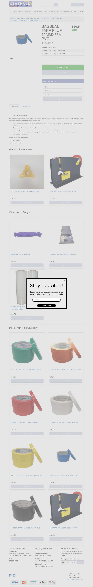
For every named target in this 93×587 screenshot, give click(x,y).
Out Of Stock (66, 433)
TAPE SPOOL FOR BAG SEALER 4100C (25, 191)
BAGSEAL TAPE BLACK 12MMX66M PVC (25, 528)
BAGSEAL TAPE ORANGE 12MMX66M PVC (65, 370)
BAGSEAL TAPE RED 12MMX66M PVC (24, 422)
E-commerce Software (73, 579)
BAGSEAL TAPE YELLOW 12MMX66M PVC (26, 475)
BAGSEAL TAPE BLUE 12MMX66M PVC (26, 20)
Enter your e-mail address (70, 559)
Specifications (26, 106)
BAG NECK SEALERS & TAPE (53, 18)
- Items (76, 5)
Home (13, 18)
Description (14, 106)
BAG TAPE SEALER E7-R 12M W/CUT (63, 191)
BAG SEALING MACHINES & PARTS (29, 18)
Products (14, 11)
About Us (47, 11)
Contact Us (54, 11)
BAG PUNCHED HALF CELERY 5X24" (63, 254)
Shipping (28, 11)
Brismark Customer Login (68, 11)
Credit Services (37, 11)
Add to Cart (63, 67)
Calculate (63, 99)
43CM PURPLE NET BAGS (20, 254)
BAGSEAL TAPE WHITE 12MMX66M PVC (64, 422)
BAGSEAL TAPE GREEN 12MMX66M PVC (26, 370)
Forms (21, 11)
